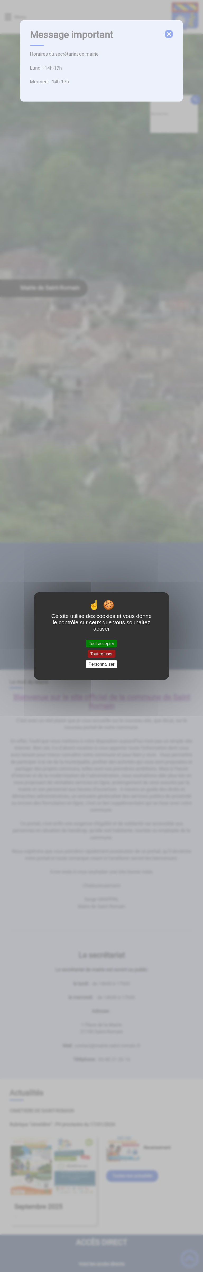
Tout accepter (101, 643)
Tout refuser (101, 653)
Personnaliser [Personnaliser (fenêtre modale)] (101, 664)
